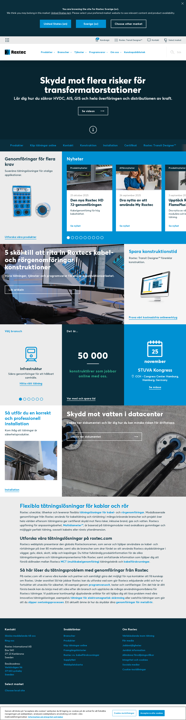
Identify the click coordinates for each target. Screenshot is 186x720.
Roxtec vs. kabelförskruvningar (81, 654)
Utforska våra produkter (20, 237)
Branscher (69, 635)
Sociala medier (131, 664)
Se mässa (155, 387)
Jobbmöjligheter (131, 645)
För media (128, 640)
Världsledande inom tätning (138, 635)
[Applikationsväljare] (7, 40)
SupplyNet (70, 659)
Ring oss (9, 640)
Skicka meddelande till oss (20, 635)
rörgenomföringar (132, 512)
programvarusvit (99, 584)
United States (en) (61, 12)
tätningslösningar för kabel (97, 512)
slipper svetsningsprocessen (46, 602)
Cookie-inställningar (134, 669)
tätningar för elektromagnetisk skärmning (98, 598)
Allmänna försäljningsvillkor (138, 654)
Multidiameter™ (73, 525)
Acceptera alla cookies (151, 716)
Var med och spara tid (81, 398)
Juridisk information (133, 650)
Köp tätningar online (75, 645)
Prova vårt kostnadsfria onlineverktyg (153, 317)
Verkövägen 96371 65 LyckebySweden (13, 671)
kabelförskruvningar (136, 561)
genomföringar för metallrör (134, 602)
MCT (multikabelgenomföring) (80, 561)
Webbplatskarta (73, 664)
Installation (12, 489)
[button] (102, 40)
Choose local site (15, 690)
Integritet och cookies (135, 659)
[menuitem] (48, 53)
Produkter (69, 640)
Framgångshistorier (75, 650)
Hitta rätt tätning (31, 383)
